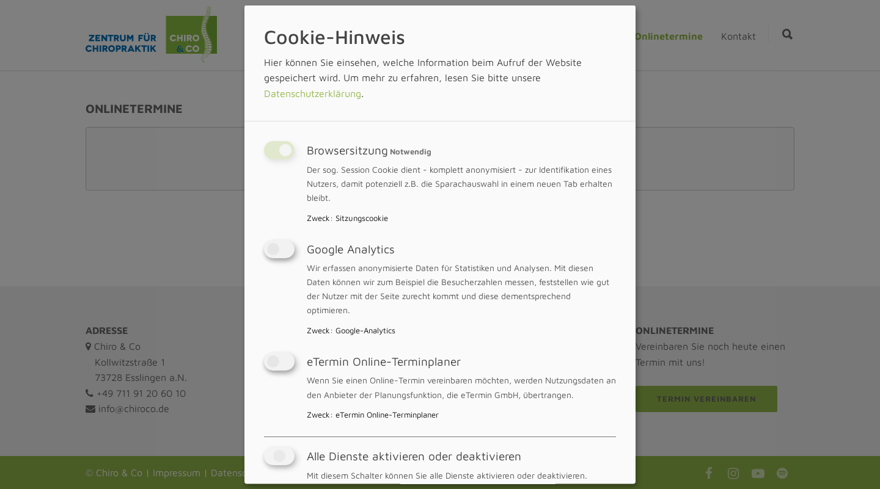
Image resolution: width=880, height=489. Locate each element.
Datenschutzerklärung (312, 92)
